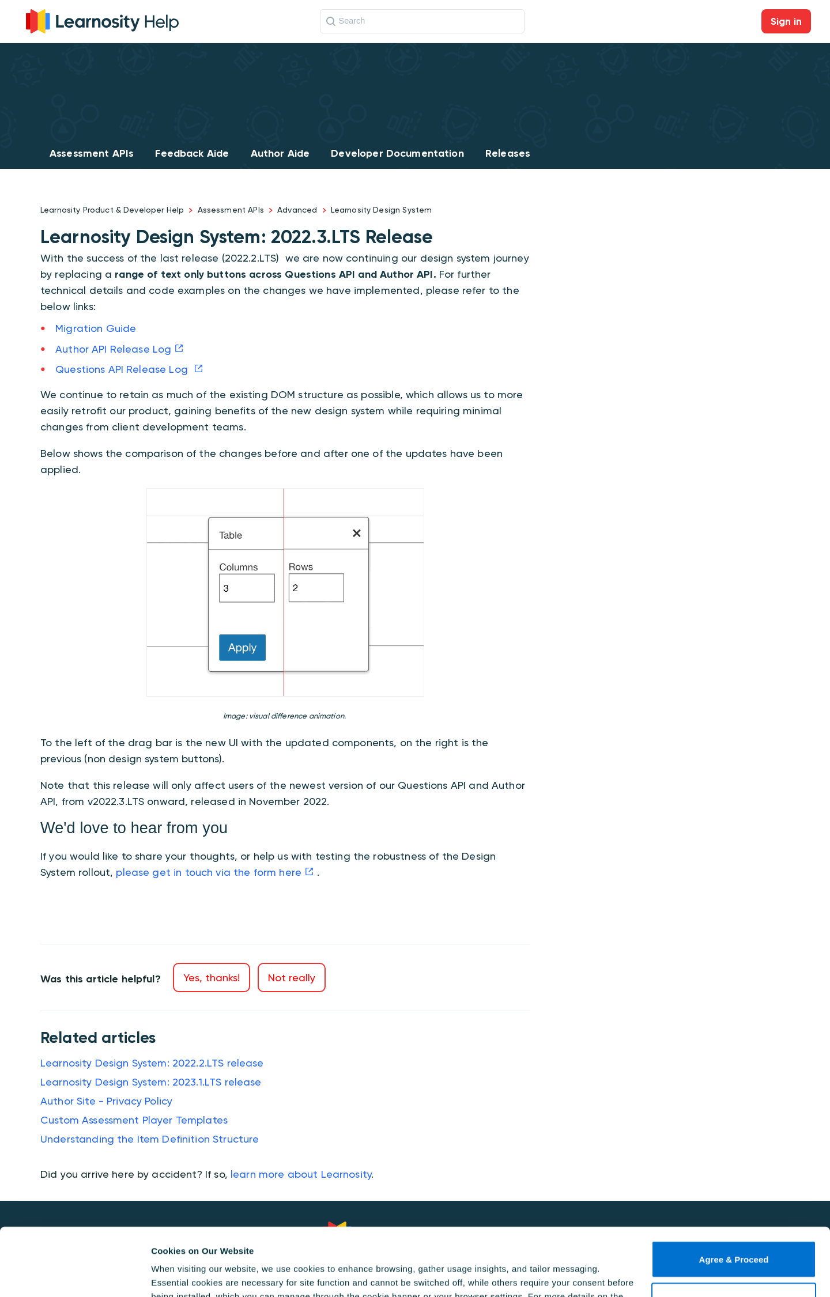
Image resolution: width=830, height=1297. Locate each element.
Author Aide (280, 153)
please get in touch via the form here (208, 872)
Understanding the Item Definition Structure (149, 1139)
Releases (507, 153)
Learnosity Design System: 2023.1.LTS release (151, 1082)
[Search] (422, 21)
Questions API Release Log (123, 369)
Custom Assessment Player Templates (134, 1120)
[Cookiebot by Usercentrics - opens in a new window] (74, 1274)
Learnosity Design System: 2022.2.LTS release (152, 1063)
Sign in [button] (786, 21)
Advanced (297, 209)
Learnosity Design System (381, 209)
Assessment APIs (92, 153)
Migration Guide (95, 328)
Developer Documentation (397, 153)
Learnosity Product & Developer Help (112, 209)
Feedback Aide (192, 153)
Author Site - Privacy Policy (106, 1101)
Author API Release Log (113, 349)
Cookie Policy (283, 1242)
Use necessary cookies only (733, 1233)
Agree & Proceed (734, 1192)
